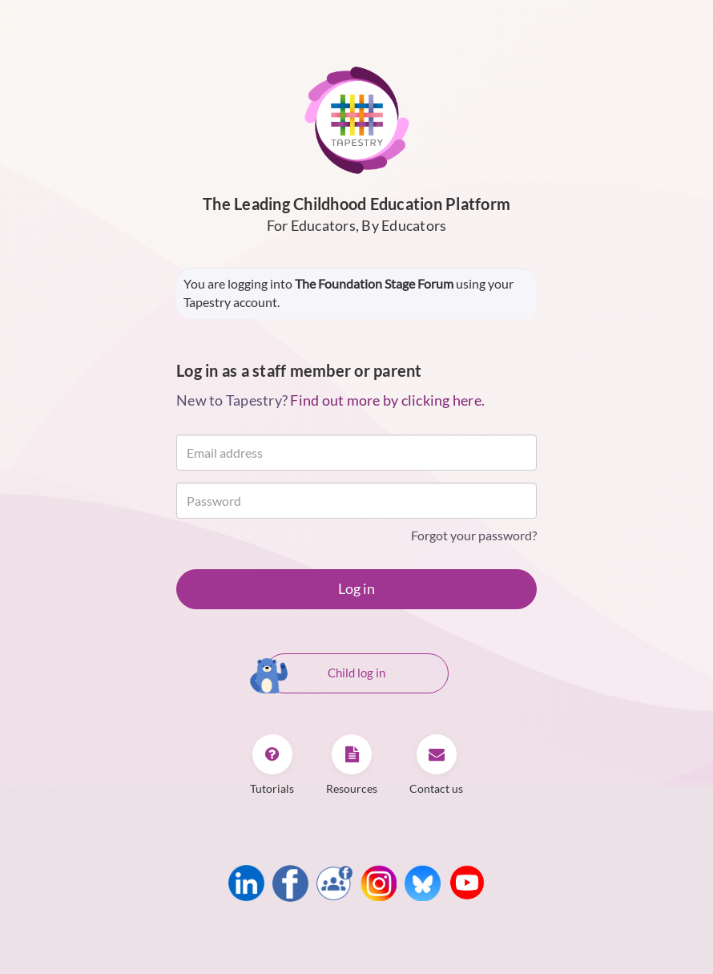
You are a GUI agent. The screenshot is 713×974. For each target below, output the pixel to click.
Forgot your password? (474, 535)
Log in (356, 588)
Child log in (324, 674)
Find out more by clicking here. (387, 400)
